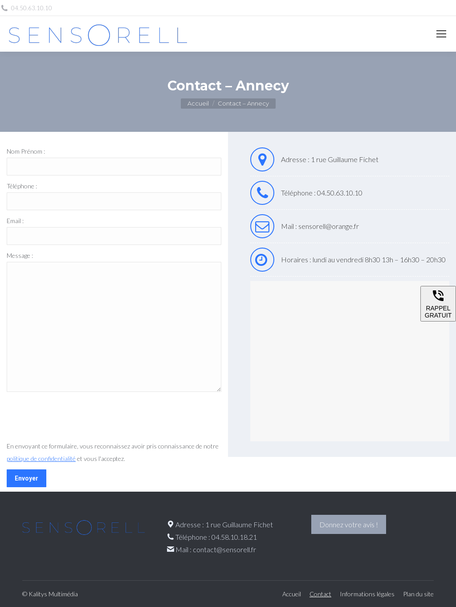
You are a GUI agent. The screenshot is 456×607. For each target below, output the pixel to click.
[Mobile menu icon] (441, 34)
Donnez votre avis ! (348, 524)
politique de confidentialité (41, 458)
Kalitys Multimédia (53, 594)
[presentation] (74, 418)
